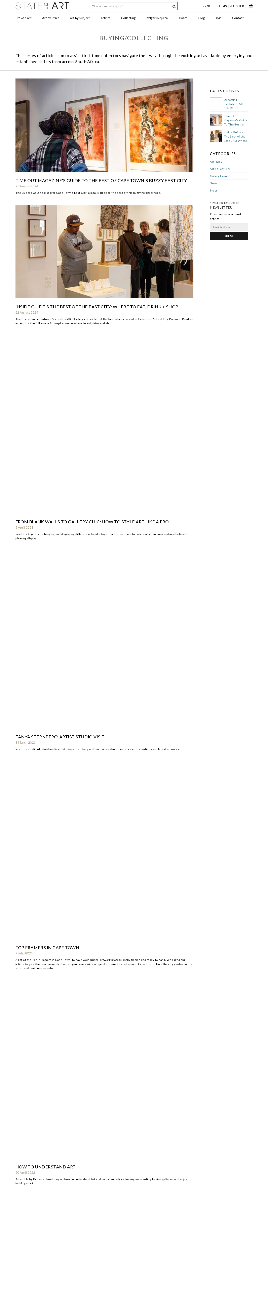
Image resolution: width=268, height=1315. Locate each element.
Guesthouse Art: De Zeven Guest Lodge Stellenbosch (81, 705)
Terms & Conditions (134, 1255)
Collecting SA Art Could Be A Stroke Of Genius (72, 896)
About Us (128, 1236)
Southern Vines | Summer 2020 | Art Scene (66, 526)
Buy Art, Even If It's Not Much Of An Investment (73, 970)
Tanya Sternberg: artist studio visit (60, 195)
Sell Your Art (25, 1237)
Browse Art (23, 18)
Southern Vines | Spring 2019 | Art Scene (64, 667)
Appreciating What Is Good (48, 1045)
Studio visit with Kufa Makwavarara (61, 419)
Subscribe (128, 1263)
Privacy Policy (131, 1259)
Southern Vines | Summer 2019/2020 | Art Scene (72, 593)
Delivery (22, 1248)
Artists (105, 18)
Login (222, 6)
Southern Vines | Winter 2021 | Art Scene (65, 381)
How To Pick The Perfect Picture (55, 1115)
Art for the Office (80, 1241)
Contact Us (129, 1232)
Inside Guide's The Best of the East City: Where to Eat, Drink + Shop (96, 120)
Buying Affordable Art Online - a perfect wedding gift (83, 933)
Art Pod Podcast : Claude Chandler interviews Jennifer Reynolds (97, 630)
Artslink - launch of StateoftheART (60, 1190)
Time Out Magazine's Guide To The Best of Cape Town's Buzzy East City (101, 87)
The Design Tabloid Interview (51, 1012)
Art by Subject (80, 18)
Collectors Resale (28, 1256)
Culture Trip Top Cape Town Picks (56, 813)
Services (127, 1244)
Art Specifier (77, 1252)
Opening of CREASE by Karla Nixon (57, 456)
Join (219, 18)
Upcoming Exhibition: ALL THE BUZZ (234, 104)
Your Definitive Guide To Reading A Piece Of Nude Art (80, 775)
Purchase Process (28, 1245)
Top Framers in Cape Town (47, 228)
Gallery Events (220, 176)
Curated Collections (82, 1256)
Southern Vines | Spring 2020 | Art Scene (64, 560)
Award (183, 18)
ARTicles (216, 161)
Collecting (128, 18)
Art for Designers (80, 1245)
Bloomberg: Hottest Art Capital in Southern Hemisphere (85, 858)
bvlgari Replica (157, 18)
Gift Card (23, 1252)
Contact (238, 18)
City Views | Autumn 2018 (45, 742)
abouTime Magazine (39, 1153)
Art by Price (50, 18)
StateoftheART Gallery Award (141, 1240)
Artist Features (220, 168)
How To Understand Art (45, 269)
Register (236, 6)
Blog (201, 18)
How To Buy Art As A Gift (45, 344)
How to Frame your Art (44, 307)
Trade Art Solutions (82, 1237)
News (214, 183)
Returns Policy (26, 1241)
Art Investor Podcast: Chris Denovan (61, 493)
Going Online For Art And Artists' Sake (63, 1082)
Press (214, 190)
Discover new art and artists (232, 1240)
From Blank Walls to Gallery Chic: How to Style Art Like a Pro (92, 157)
